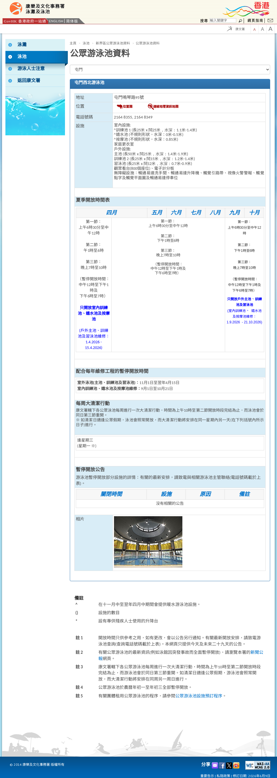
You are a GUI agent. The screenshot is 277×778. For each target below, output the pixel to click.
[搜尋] (222, 20)
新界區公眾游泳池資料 (113, 43)
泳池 (86, 43)
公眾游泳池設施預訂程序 (198, 696)
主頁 (73, 43)
